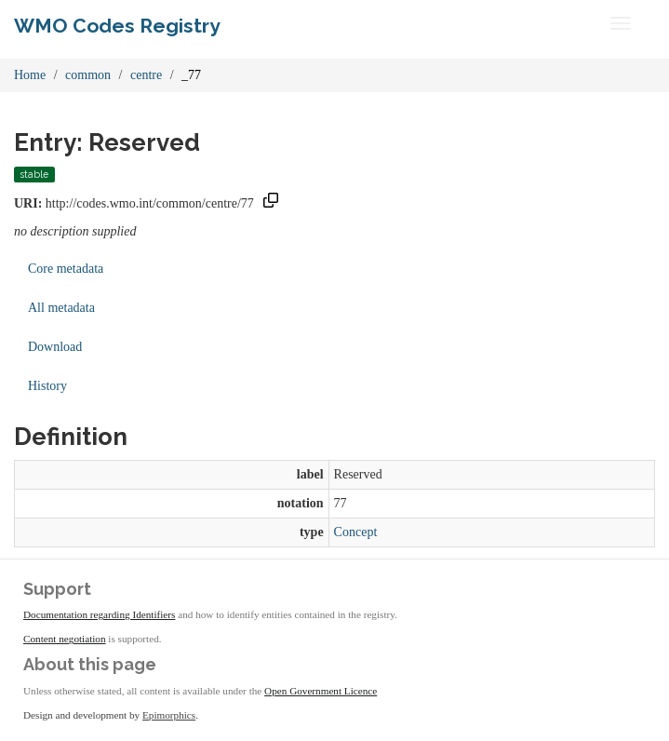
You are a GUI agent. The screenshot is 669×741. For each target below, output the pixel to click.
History (47, 386)
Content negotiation (64, 638)
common (88, 75)
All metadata (61, 308)
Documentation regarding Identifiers (99, 614)
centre (146, 75)
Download (55, 347)
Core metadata (65, 269)
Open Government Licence (320, 690)
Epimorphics (168, 715)
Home (30, 75)
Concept (356, 532)
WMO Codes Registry (117, 25)
